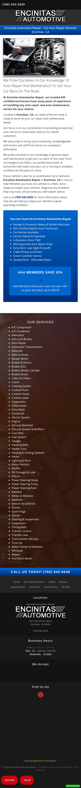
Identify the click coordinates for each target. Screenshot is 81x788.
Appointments (18, 586)
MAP (27, 780)
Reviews (63, 581)
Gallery (51, 581)
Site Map (65, 586)
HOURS (10, 780)
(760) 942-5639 (13, 4)
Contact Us (34, 586)
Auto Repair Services (34, 581)
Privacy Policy (50, 586)
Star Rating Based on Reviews (40, 760)
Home (17, 581)
